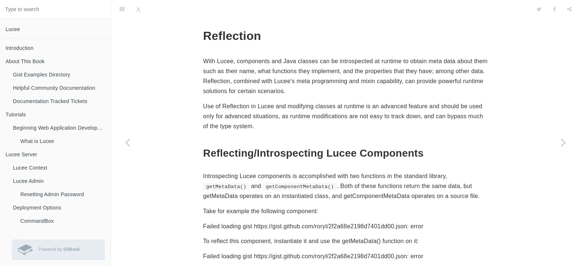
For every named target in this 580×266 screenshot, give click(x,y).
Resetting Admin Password (52, 194)
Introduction (20, 48)
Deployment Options (37, 208)
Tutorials (16, 114)
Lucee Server (21, 154)
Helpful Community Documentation (54, 88)
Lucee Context (30, 168)
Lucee (13, 29)
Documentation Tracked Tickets (50, 101)
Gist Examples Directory (41, 75)
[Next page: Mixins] (563, 142)
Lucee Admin (28, 181)
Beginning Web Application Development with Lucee (62, 128)
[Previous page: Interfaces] (127, 142)
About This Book (25, 61)
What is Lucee (37, 141)
